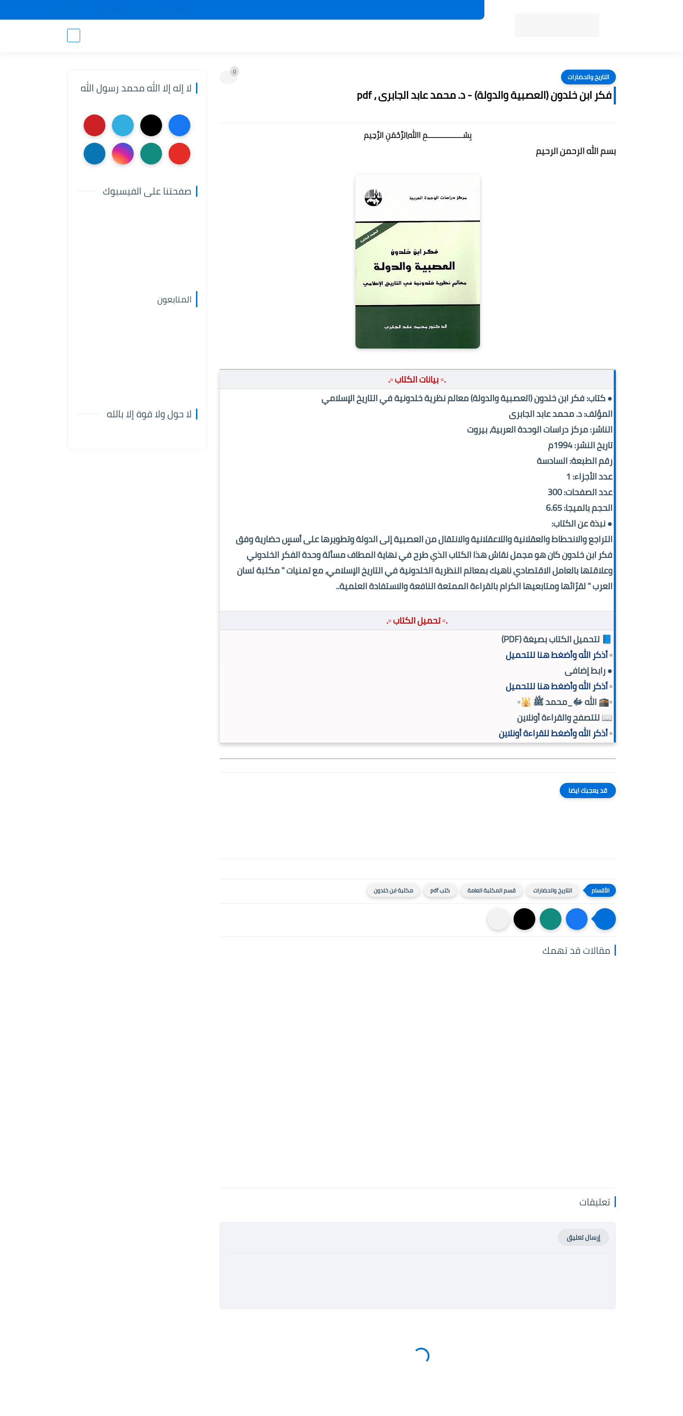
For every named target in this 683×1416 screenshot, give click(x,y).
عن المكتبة (298, 10)
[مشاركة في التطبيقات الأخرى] (498, 919)
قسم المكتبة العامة (491, 890)
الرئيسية (472, 35)
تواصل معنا (260, 10)
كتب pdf (440, 890)
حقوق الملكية (339, 10)
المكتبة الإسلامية (343, 35)
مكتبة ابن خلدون (393, 890)
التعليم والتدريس (202, 35)
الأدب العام (250, 35)
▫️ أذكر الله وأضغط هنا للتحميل (559, 655)
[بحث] (73, 35)
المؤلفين (390, 35)
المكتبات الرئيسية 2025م (400, 10)
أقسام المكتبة (432, 35)
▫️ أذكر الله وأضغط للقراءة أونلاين (555, 733)
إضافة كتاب (222, 10)
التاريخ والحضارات (588, 77)
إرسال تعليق (583, 1237)
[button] (577, 919)
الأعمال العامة (149, 35)
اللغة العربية (291, 35)
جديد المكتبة (457, 10)
